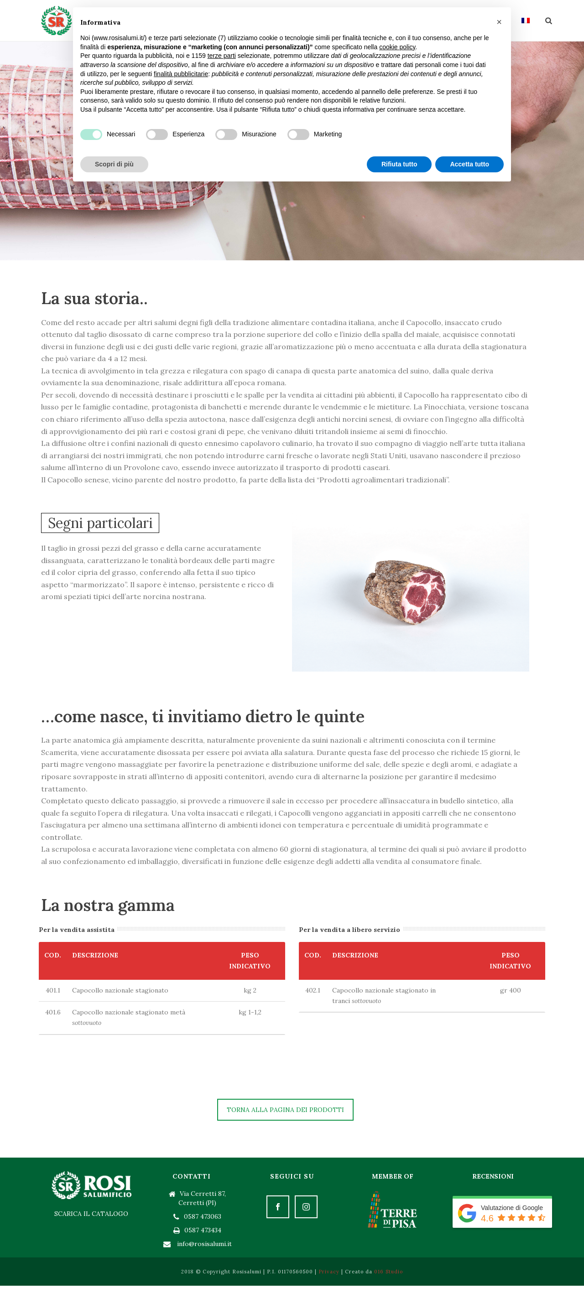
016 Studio (388, 1271)
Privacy (328, 1271)
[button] (499, 22)
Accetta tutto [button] (469, 164)
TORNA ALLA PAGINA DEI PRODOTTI (285, 1110)
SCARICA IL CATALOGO (91, 1214)
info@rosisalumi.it (204, 1244)
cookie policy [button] (397, 47)
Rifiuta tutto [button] (399, 164)
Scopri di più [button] (114, 164)
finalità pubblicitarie (181, 74)
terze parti (222, 55)
